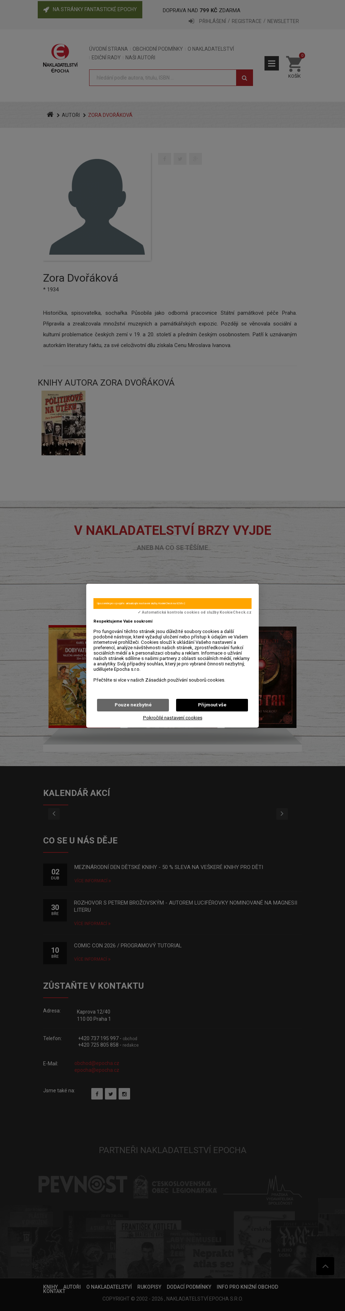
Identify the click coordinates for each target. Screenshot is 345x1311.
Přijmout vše (212, 704)
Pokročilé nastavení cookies (172, 717)
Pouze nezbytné (133, 704)
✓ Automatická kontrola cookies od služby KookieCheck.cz (195, 612)
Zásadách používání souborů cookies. (185, 680)
